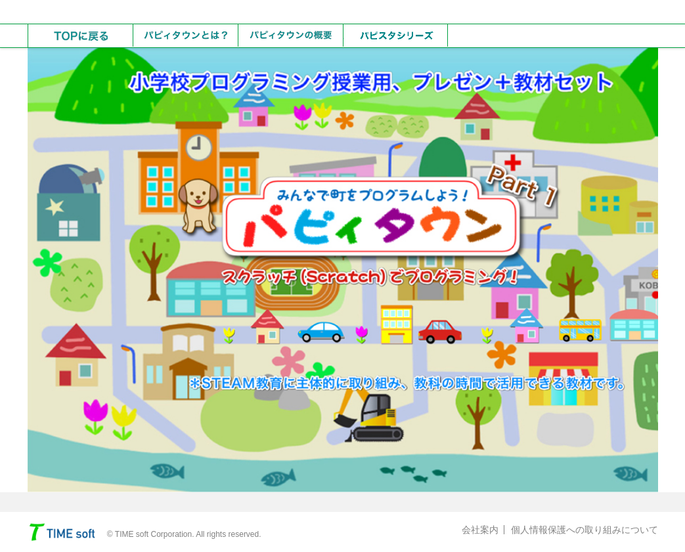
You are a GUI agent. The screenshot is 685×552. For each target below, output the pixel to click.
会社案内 (480, 529)
